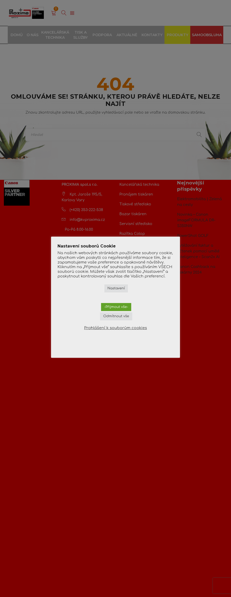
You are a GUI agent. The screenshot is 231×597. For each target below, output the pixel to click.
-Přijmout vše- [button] (116, 307)
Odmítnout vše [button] (116, 316)
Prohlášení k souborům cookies (115, 328)
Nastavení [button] (116, 288)
